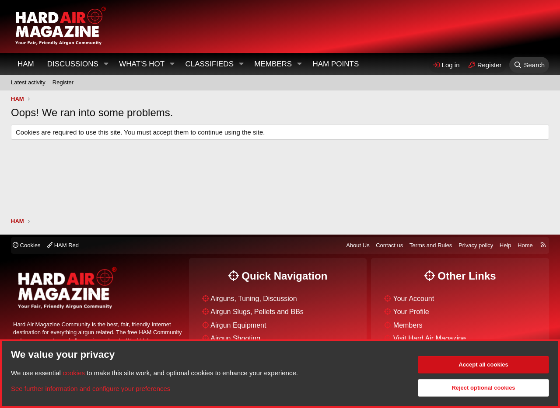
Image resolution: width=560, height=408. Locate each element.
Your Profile (411, 311)
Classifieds (209, 64)
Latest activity (28, 82)
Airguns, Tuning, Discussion (253, 298)
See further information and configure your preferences (90, 388)
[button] (105, 64)
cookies (74, 373)
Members (273, 64)
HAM (26, 64)
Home (525, 245)
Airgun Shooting (235, 338)
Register (63, 82)
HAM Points (335, 64)
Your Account (413, 298)
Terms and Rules (431, 245)
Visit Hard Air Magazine (429, 338)
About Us (357, 245)
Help (505, 245)
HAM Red (63, 245)
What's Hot (141, 64)
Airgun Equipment (238, 325)
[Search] (529, 65)
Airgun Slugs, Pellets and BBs (257, 311)
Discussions (72, 64)
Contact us (389, 245)
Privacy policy (475, 245)
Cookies (27, 245)
